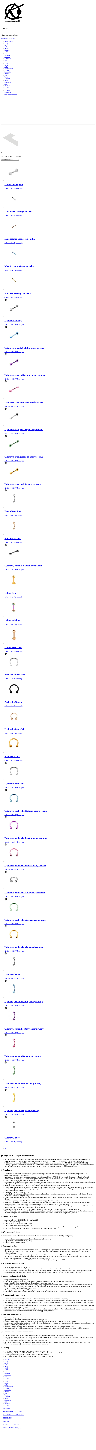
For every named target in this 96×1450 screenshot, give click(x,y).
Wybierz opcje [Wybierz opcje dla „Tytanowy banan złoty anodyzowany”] (19, 1114)
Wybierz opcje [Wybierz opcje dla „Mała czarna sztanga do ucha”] (18, 215)
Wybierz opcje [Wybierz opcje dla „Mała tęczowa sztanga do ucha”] (18, 270)
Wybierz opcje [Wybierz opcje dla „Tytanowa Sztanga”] (19, 324)
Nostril (6, 70)
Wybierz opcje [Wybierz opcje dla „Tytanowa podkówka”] (19, 787)
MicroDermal (8, 68)
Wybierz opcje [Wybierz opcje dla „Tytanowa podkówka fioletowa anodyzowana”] (19, 842)
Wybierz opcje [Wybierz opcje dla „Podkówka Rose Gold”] (18, 733)
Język (6, 45)
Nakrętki (7, 79)
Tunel (6, 77)
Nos (5, 46)
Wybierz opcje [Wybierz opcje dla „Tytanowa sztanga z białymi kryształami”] (19, 433)
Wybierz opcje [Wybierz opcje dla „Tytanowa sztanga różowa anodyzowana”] (19, 406)
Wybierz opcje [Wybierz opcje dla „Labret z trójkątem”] (18, 188)
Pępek (6, 48)
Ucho (6, 52)
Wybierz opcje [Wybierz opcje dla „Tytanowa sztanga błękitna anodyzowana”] (19, 352)
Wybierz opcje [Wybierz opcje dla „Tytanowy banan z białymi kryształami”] (19, 570)
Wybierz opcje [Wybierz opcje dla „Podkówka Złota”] (18, 760)
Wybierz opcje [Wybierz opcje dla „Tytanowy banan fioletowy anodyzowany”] (19, 1033)
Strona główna (8, 41)
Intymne (6, 50)
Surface (6, 73)
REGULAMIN (7, 1418)
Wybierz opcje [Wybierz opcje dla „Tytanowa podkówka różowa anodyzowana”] (19, 869)
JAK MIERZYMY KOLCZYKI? (13, 1411)
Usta (5, 53)
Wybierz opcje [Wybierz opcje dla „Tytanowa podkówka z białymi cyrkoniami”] (19, 896)
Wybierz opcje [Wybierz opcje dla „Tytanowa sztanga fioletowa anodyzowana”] (19, 379)
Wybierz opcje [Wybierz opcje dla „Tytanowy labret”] (18, 1142)
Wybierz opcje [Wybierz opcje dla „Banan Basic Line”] (18, 515)
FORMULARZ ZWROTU (11, 1424)
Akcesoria (7, 58)
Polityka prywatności (10, 94)
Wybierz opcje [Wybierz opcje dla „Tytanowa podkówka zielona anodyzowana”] (19, 924)
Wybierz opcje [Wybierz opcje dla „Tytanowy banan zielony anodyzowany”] (19, 1087)
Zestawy (7, 57)
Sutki (6, 1368)
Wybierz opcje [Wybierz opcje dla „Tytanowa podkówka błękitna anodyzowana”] (19, 815)
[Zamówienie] (10, 160)
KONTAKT (6, 1421)
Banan (6, 63)
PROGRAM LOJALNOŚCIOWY (13, 1415)
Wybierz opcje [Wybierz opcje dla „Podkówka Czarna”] (18, 706)
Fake (5, 84)
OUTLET (7, 60)
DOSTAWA (6, 1408)
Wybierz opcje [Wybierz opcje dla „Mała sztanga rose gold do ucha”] (18, 243)
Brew (6, 43)
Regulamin (7, 92)
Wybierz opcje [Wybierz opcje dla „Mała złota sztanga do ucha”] (18, 297)
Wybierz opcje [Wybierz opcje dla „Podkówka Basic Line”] (18, 678)
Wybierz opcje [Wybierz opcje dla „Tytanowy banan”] (19, 978)
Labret (6, 65)
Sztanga (6, 75)
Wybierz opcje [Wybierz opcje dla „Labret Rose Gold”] (18, 651)
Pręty (6, 80)
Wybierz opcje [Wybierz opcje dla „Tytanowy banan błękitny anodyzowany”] (19, 1005)
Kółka (6, 67)
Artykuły (7, 90)
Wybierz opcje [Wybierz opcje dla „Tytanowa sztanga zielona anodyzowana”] (19, 461)
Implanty (7, 55)
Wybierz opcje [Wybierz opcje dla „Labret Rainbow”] (18, 624)
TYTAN (6, 87)
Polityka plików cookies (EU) (12, 1427)
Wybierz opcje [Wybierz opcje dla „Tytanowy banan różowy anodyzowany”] (19, 1060)
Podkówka (7, 72)
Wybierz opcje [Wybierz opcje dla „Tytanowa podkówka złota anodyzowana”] (19, 951)
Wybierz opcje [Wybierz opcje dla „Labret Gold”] (18, 597)
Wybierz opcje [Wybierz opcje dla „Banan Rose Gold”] (18, 542)
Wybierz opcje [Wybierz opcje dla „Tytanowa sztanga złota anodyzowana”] (19, 488)
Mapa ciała (7, 1359)
